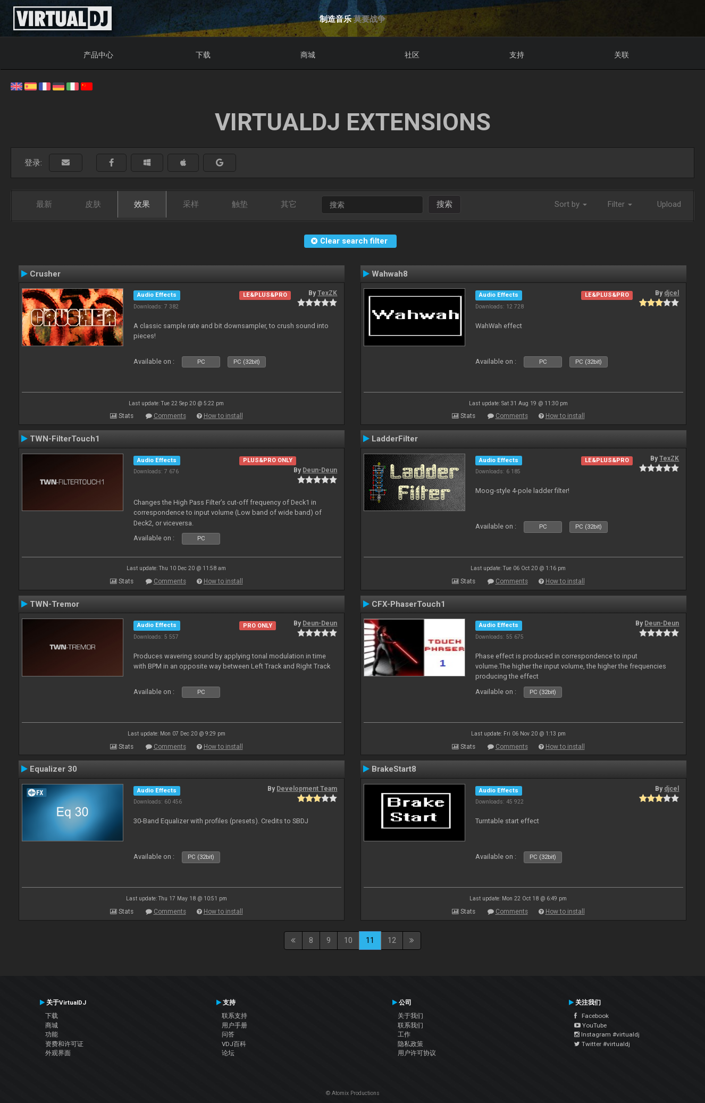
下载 (203, 55)
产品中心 (98, 55)
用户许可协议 (417, 1053)
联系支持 (234, 1016)
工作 (404, 1034)
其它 (289, 204)
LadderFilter (395, 439)
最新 (44, 204)
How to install (223, 416)
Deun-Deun (320, 470)
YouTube (590, 1025)
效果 (142, 204)
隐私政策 (410, 1044)
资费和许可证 (64, 1044)
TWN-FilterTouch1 (65, 439)
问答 (228, 1034)
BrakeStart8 (394, 769)
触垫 (240, 204)
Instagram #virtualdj (607, 1034)
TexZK (327, 293)
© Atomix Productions (353, 1093)
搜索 (444, 204)
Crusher (45, 274)
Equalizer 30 (53, 769)
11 (370, 940)
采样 (191, 204)
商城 (307, 55)
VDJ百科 (234, 1044)
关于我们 (410, 1016)
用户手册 (234, 1025)
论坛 (228, 1053)
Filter (620, 204)
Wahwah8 (390, 274)
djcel (671, 293)
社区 (412, 55)
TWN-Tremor (54, 604)
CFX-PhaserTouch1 (409, 604)
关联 (621, 55)
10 (348, 940)
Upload (669, 204)
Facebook (591, 1016)
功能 (51, 1034)
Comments (170, 416)
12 (392, 940)
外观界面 (58, 1053)
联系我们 (410, 1025)
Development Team (306, 788)
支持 (516, 55)
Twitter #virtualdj (602, 1044)
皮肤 (93, 204)
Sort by (571, 204)
